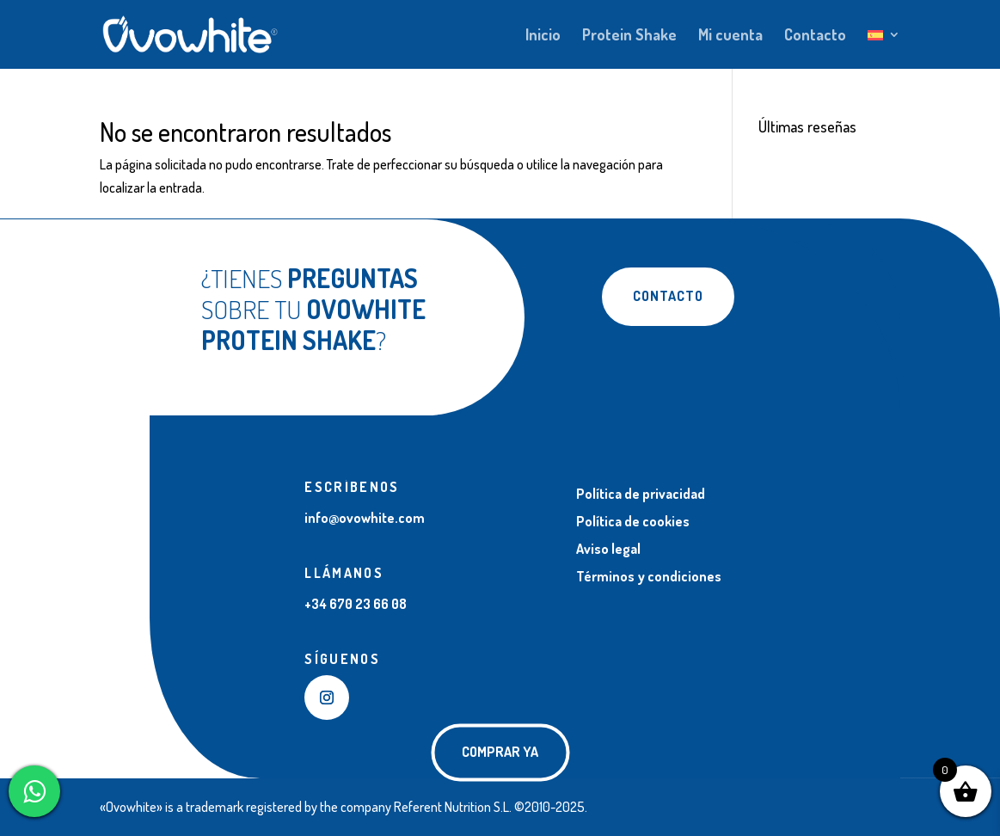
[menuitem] (884, 48)
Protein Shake (629, 36)
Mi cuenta (730, 36)
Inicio (543, 36)
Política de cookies (633, 521)
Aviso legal (608, 548)
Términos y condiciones (648, 576)
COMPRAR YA (500, 751)
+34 (355, 603)
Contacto (815, 36)
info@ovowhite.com (364, 517)
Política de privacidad (640, 493)
